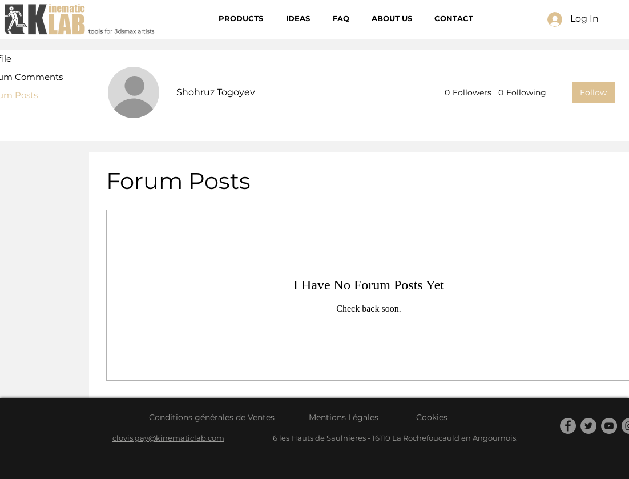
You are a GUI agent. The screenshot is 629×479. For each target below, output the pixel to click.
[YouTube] (609, 426)
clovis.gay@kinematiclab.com (168, 437)
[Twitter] (588, 426)
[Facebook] (568, 426)
